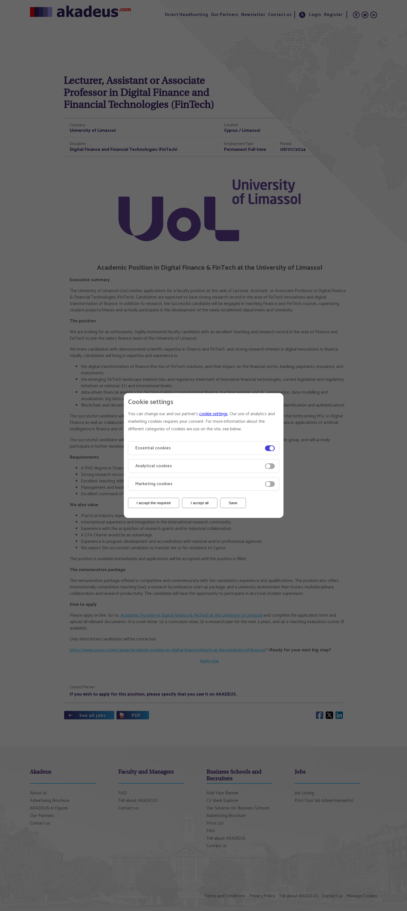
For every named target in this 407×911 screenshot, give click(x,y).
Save (233, 503)
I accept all (200, 503)
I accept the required (154, 503)
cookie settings (213, 414)
